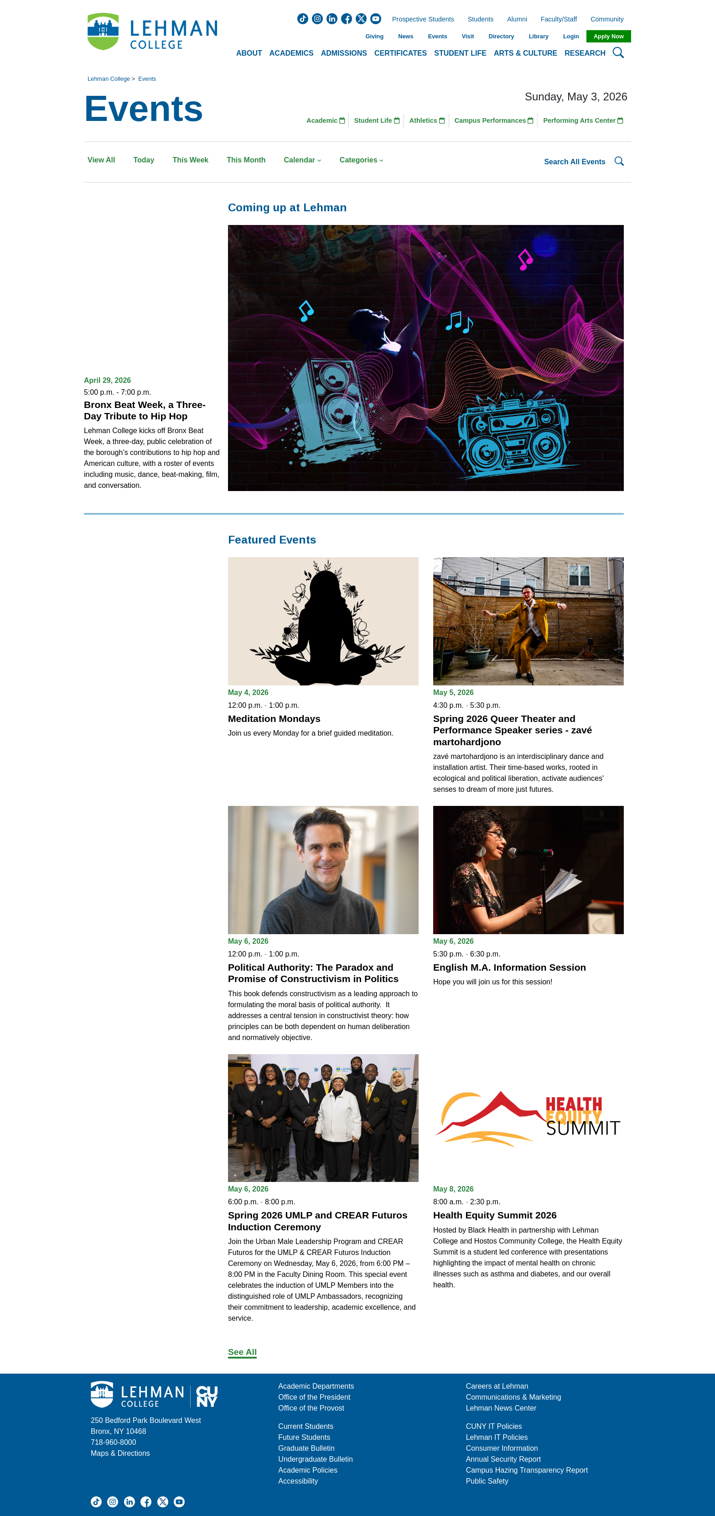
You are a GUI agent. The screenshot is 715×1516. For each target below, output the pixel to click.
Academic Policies (307, 1470)
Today (143, 160)
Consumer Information (502, 1448)
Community (610, 19)
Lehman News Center (501, 1408)
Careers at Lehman (497, 1386)
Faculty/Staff (559, 19)
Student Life (377, 120)
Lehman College (109, 78)
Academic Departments (316, 1386)
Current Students (305, 1426)
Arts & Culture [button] (525, 53)
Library (539, 36)
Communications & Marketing (513, 1397)
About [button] (249, 53)
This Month (246, 160)
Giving (374, 36)
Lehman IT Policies (497, 1437)
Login (571, 36)
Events (437, 36)
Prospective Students (420, 19)
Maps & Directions (120, 1453)
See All (242, 1352)
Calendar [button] (302, 160)
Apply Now (609, 36)
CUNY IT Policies (494, 1426)
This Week (190, 160)
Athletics (427, 120)
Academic (325, 120)
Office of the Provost (311, 1408)
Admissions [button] (344, 53)
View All (101, 160)
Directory (501, 36)
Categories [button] (362, 160)
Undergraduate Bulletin (315, 1459)
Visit (468, 36)
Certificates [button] (400, 53)
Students (481, 19)
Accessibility (298, 1481)
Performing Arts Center (583, 120)
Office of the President (314, 1397)
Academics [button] (291, 53)
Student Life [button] (460, 53)
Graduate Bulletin (306, 1448)
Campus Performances (494, 120)
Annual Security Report (503, 1459)
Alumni (517, 19)
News (405, 36)
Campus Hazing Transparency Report (527, 1470)
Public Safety (487, 1481)
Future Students (304, 1437)
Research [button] (585, 53)
